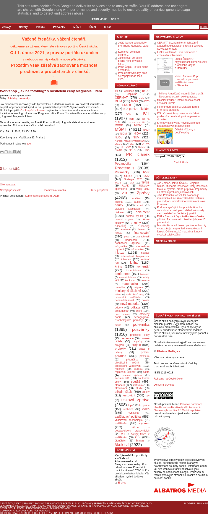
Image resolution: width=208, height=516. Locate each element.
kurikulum (130, 280)
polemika (141, 324)
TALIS (118, 182)
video (146, 409)
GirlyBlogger (83, 513)
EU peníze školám (136, 108)
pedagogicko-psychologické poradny (132, 319)
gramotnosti (143, 236)
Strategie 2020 (133, 179)
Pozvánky (59, 27)
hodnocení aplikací (127, 243)
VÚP (124, 193)
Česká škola (181, 162)
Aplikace (129, 90)
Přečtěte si (125, 168)
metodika (120, 287)
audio (137, 201)
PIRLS (132, 150)
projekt (136, 345)
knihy (118, 266)
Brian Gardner (21, 513)
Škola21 (140, 440)
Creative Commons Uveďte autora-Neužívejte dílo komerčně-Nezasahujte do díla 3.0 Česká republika (178, 407)
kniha (134, 262)
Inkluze (40, 27)
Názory (23, 27)
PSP (136, 159)
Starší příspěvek (98, 190)
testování (128, 395)
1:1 (116, 91)
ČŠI (137, 437)
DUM (118, 101)
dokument (143, 212)
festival (118, 233)
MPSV (137, 125)
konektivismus (134, 270)
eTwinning (144, 226)
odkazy (136, 307)
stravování (121, 388)
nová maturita (130, 303)
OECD (118, 143)
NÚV (136, 137)
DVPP (134, 101)
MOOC (119, 125)
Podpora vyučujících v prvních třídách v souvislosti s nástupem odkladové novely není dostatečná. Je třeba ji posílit (180, 210)
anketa (119, 201)
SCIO (128, 176)
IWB (131, 118)
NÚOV (118, 137)
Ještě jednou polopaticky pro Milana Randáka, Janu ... (133, 45)
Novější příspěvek (10, 190)
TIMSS (145, 182)
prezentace (127, 338)
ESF (146, 105)
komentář (143, 266)
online (139, 310)
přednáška (132, 359)
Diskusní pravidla (164, 384)
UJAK (125, 185)
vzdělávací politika (128, 416)
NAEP (146, 129)
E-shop (122, 482)
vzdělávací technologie (129, 420)
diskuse (119, 212)
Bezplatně (131, 94)
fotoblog (13, 98)
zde (29, 143)
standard (120, 385)
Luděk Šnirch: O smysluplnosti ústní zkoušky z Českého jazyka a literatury (191, 63)
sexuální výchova (132, 375)
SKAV (146, 176)
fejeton (141, 229)
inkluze (120, 252)
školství (122, 444)
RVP (146, 172)
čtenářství (120, 440)
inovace (145, 252)
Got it (115, 19)
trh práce (144, 405)
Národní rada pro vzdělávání (130, 141)
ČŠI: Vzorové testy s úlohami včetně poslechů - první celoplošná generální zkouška (178, 116)
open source (122, 314)
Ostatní (142, 147)
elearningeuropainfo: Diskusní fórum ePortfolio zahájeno (178, 108)
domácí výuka (134, 215)
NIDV (137, 133)
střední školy (124, 391)
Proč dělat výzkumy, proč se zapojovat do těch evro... (132, 76)
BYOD (146, 90)
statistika (138, 385)
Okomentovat (7, 184)
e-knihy (136, 222)
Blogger (189, 503)
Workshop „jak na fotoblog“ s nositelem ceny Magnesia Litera (51, 91)
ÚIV (123, 433)
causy (119, 205)
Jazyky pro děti (136, 122)
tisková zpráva (135, 400)
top (130, 405)
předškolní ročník (127, 362)
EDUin (126, 105)
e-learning (120, 226)
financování (141, 232)
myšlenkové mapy (135, 294)
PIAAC (118, 150)
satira (146, 371)
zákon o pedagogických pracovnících (132, 429)
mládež (118, 294)
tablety (146, 391)
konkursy (145, 274)
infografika (121, 246)
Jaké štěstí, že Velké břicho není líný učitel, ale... (130, 60)
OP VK (145, 143)
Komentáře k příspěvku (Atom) (42, 195)
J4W (111, 513)
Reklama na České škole (168, 378)
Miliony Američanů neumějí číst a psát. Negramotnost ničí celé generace (181, 95)
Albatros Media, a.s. (168, 351)
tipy (148, 395)
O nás (107, 27)
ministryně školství (128, 290)
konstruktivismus (127, 277)
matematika (130, 284)
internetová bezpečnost (135, 256)
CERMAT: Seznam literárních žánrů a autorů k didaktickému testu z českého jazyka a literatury (180, 45)
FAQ (128, 113)
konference (122, 274)
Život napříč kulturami (33, 110)
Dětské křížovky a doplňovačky (185, 131)
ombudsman (122, 310)
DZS (147, 101)
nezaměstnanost (124, 300)
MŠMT (77, 27)
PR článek (138, 154)
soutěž (135, 381)
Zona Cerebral (60, 513)
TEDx (131, 182)
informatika (137, 249)
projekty (120, 348)
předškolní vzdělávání (128, 365)
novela (146, 300)
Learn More (99, 19)
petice (118, 325)
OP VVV (126, 147)
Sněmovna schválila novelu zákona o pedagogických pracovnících (178, 124)
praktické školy (140, 334)
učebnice (128, 409)
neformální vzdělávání (128, 297)
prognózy (137, 341)
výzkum (144, 423)
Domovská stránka (55, 190)
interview (126, 259)
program (120, 345)
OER (132, 143)
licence (146, 280)
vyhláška (133, 412)
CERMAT (121, 97)
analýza (136, 198)
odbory (119, 307)
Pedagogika (123, 163)
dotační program (124, 219)
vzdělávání (121, 423)
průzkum (145, 356)
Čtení (92, 27)
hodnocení (131, 240)
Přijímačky (122, 172)
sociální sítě (122, 378)
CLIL (141, 97)
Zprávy (6, 27)
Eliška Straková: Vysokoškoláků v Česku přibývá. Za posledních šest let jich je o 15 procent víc (181, 219)
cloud (140, 205)
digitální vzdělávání (128, 208)
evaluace (125, 229)
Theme (4, 513)
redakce (138, 369)
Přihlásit (202, 503)
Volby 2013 (143, 188)
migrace (138, 287)
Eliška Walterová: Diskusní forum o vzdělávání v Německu (177, 54)
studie (139, 388)
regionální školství (125, 371)
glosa (126, 236)
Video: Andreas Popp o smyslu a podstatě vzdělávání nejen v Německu (187, 81)
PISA (147, 150)
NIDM (123, 133)
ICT (146, 113)
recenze (119, 368)
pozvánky (24, 98)
